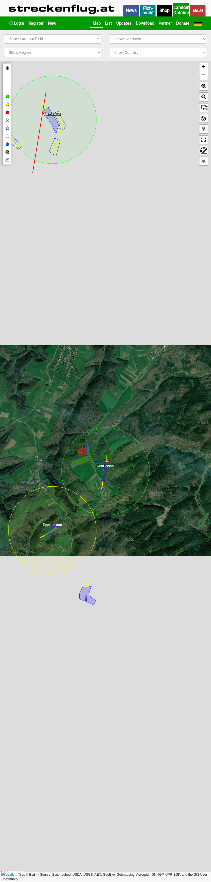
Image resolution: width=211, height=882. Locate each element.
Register (35, 23)
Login (16, 23)
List (108, 23)
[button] (203, 67)
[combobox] (52, 39)
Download (145, 23)
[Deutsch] (198, 23)
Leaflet (8, 875)
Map (97, 23)
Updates (123, 23)
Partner (165, 23)
